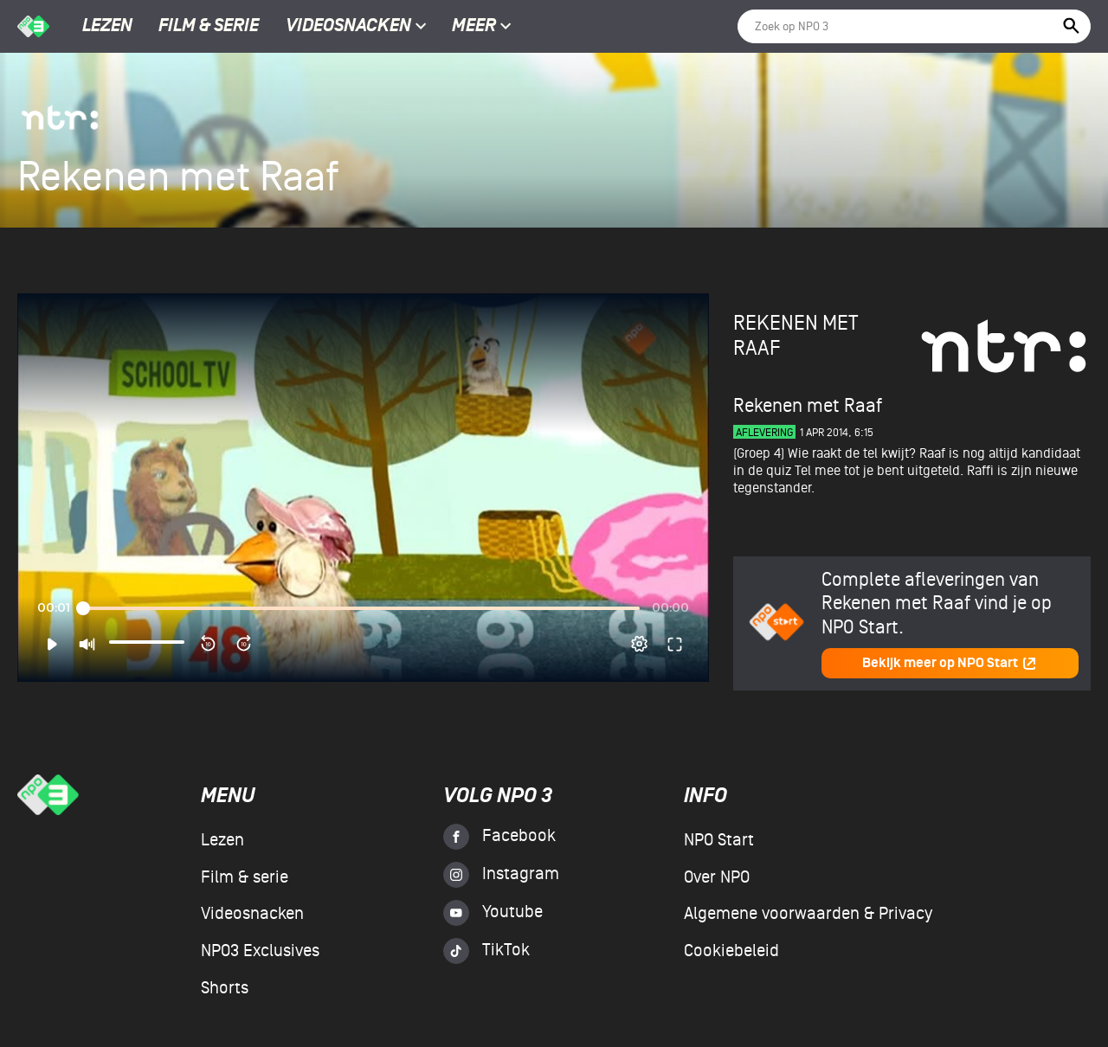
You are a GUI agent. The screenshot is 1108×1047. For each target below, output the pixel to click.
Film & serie (208, 26)
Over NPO (717, 877)
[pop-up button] (639, 643)
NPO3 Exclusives (260, 950)
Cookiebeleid (731, 950)
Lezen (107, 26)
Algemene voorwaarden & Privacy (808, 913)
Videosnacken (348, 26)
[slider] (361, 608)
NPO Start (719, 840)
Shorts (224, 988)
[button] (51, 643)
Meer (482, 26)
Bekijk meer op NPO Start (949, 663)
